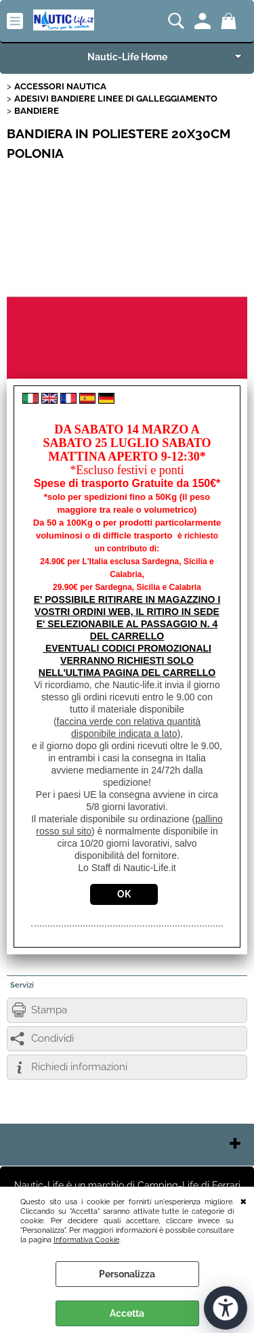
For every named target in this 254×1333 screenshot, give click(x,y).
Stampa (49, 1010)
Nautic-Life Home (127, 56)
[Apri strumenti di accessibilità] (225, 1308)
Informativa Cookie (86, 1239)
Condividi (52, 1038)
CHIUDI (243, 1200)
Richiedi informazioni (79, 1067)
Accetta (127, 1313)
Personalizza (127, 1274)
